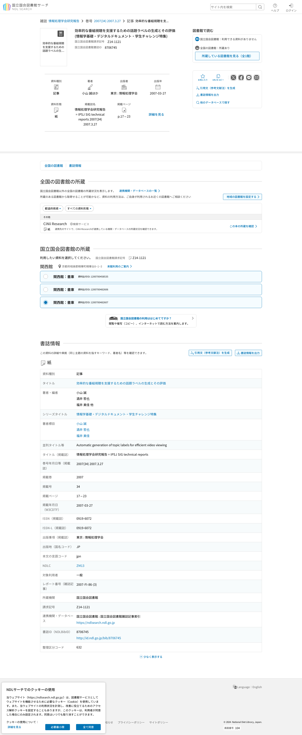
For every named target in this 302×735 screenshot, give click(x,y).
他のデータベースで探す (213, 102)
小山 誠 (81, 423)
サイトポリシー (158, 722)
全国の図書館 (53, 165)
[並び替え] (53, 208)
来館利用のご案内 (120, 266)
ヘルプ (275, 7)
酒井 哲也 (83, 429)
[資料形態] (79, 208)
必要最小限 (57, 727)
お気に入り (203, 77)
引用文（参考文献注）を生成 (215, 88)
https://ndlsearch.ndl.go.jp (95, 622)
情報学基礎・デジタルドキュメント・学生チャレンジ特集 (116, 414)
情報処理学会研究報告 (64, 20)
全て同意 (88, 727)
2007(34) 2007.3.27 (107, 20)
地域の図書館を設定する (244, 197)
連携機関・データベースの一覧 (140, 191)
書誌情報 (75, 165)
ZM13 (80, 565)
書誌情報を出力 (207, 95)
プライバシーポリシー (131, 722)
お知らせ (107, 722)
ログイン (291, 7)
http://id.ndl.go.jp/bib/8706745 (98, 638)
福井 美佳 (83, 435)
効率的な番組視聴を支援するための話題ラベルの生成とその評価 (121, 383)
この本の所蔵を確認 (244, 226)
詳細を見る (156, 114)
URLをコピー (218, 77)
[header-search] (237, 7)
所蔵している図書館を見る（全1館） (227, 55)
